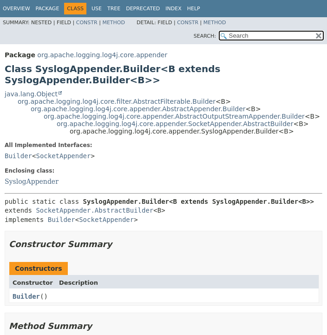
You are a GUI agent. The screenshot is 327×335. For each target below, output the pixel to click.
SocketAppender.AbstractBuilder (94, 210)
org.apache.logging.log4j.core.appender (102, 55)
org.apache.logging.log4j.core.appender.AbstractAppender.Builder (138, 109)
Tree (113, 9)
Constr (87, 23)
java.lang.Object (31, 94)
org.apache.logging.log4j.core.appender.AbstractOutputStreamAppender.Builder (174, 116)
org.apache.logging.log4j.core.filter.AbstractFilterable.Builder (117, 101)
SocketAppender (63, 156)
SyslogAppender (32, 181)
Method (113, 23)
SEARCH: (205, 36)
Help (193, 9)
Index (173, 9)
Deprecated (143, 9)
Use (97, 9)
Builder (18, 156)
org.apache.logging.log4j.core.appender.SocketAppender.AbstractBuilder (175, 123)
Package (47, 9)
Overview (16, 9)
